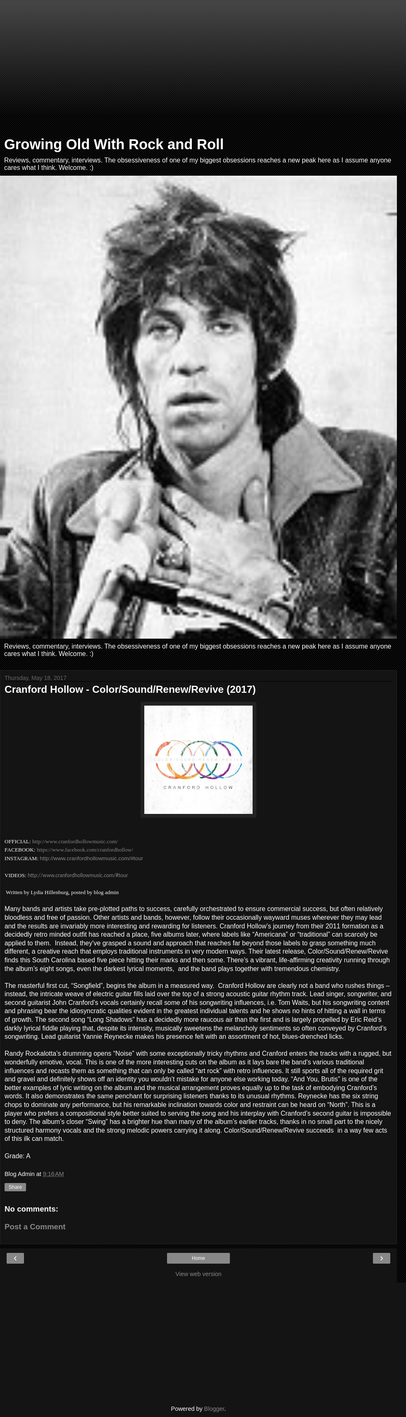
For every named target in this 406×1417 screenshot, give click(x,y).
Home (198, 1258)
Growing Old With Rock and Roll (114, 144)
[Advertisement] (198, 70)
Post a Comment (35, 1226)
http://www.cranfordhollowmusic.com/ (75, 841)
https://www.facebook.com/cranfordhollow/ (85, 850)
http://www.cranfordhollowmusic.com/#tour (91, 858)
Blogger (214, 1408)
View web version (198, 1274)
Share (15, 1187)
